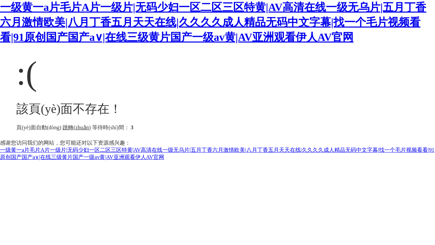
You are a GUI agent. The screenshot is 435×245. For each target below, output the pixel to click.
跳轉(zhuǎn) (77, 127)
